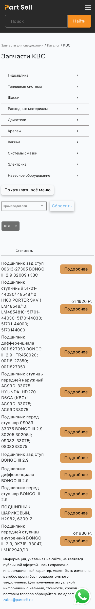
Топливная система (25, 86)
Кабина (14, 142)
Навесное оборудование (29, 175)
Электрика (17, 164)
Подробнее (76, 269)
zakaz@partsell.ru (18, 599)
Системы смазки (22, 153)
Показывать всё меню (27, 189)
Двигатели (17, 120)
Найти (79, 21)
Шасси (13, 98)
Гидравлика (18, 75)
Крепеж (14, 131)
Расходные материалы (28, 109)
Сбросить (62, 205)
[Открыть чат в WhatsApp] (82, 596)
